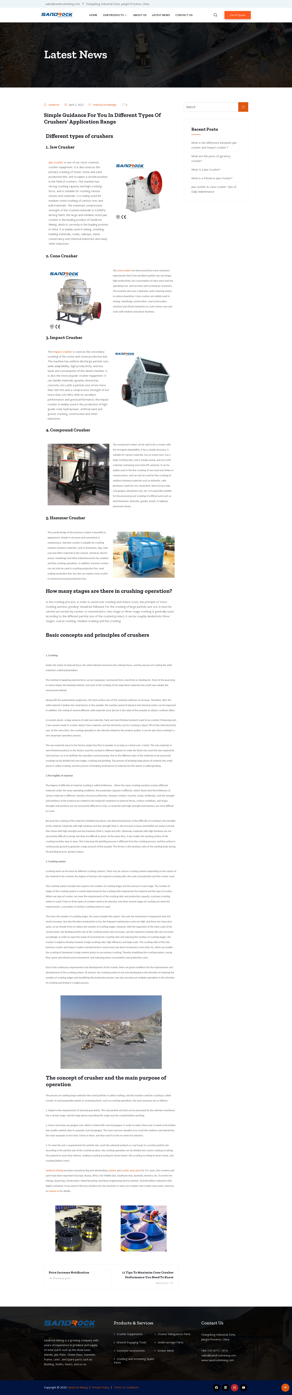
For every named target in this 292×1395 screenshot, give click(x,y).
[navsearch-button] (215, 15)
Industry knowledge (104, 104)
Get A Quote (237, 15)
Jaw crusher (56, 162)
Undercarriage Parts (170, 1342)
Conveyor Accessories (131, 1350)
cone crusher (124, 270)
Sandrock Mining (54, 1170)
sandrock (53, 104)
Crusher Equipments (129, 1334)
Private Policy (100, 1387)
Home (93, 15)
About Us (139, 15)
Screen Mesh (165, 1350)
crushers (111, 1170)
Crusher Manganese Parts (174, 1334)
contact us (54, 1191)
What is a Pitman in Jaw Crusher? (211, 178)
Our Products (115, 15)
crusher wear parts (131, 1170)
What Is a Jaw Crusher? (205, 169)
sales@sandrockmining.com (218, 1355)
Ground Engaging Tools (131, 1342)
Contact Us (183, 15)
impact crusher (62, 351)
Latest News (161, 15)
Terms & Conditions (126, 1387)
